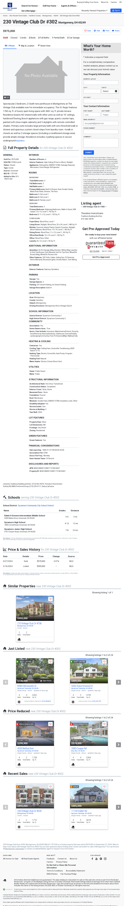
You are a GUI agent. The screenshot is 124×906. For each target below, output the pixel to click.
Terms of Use (105, 191)
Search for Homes (30, 6)
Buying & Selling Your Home (87, 2)
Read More (20, 141)
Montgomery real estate (14, 849)
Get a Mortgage (29, 11)
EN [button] (120, 2)
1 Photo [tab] (10, 46)
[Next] (118, 682)
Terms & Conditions (55, 871)
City (85, 87)
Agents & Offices (69, 6)
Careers (114, 2)
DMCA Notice (52, 874)
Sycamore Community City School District (36, 505)
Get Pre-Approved (100, 257)
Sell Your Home (50, 6)
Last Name (106, 111)
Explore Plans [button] (18, 891)
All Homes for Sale (10, 859)
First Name (88, 111)
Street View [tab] (44, 46)
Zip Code (87, 97)
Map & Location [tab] (26, 46)
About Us (104, 2)
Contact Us (62, 859)
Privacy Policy (61, 862)
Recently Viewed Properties (94, 10)
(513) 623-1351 (96, 701)
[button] (116, 10)
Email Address (89, 119)
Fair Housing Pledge (69, 874)
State (104, 87)
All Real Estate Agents (30, 859)
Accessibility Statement (75, 871)
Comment (87, 137)
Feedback (50, 859)
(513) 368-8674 (46, 701)
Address (89, 79)
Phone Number (89, 128)
